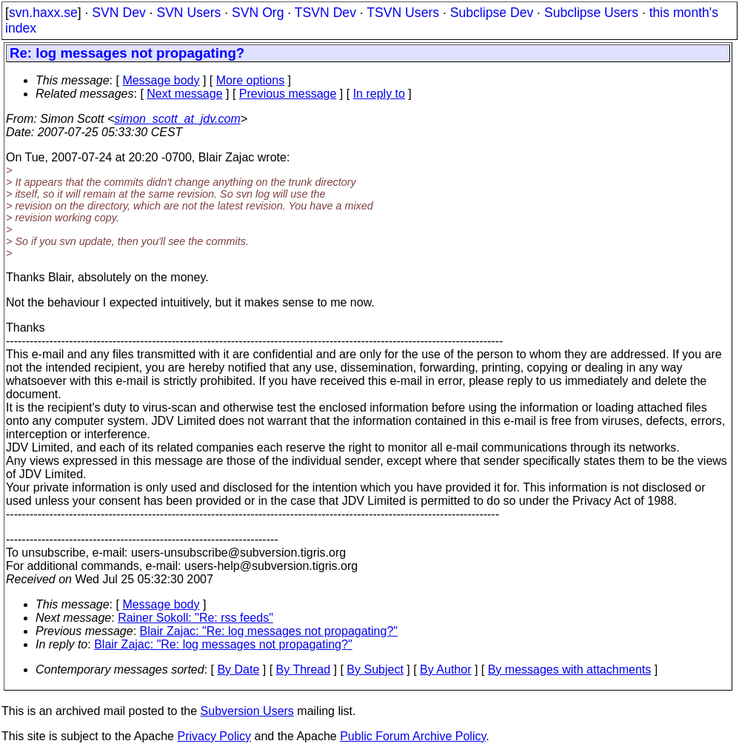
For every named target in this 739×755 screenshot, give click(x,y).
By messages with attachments (570, 669)
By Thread (303, 669)
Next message (184, 93)
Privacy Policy (214, 736)
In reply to (379, 93)
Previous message (288, 93)
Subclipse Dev (491, 12)
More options (250, 80)
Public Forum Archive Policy (413, 736)
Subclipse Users (591, 12)
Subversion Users (247, 711)
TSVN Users (403, 12)
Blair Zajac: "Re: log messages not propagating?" (269, 631)
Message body (160, 80)
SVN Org (258, 12)
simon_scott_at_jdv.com (177, 119)
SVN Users (188, 12)
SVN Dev (118, 12)
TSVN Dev (325, 12)
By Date (238, 669)
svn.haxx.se (43, 12)
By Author (445, 669)
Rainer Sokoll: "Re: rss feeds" (195, 617)
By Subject (375, 669)
